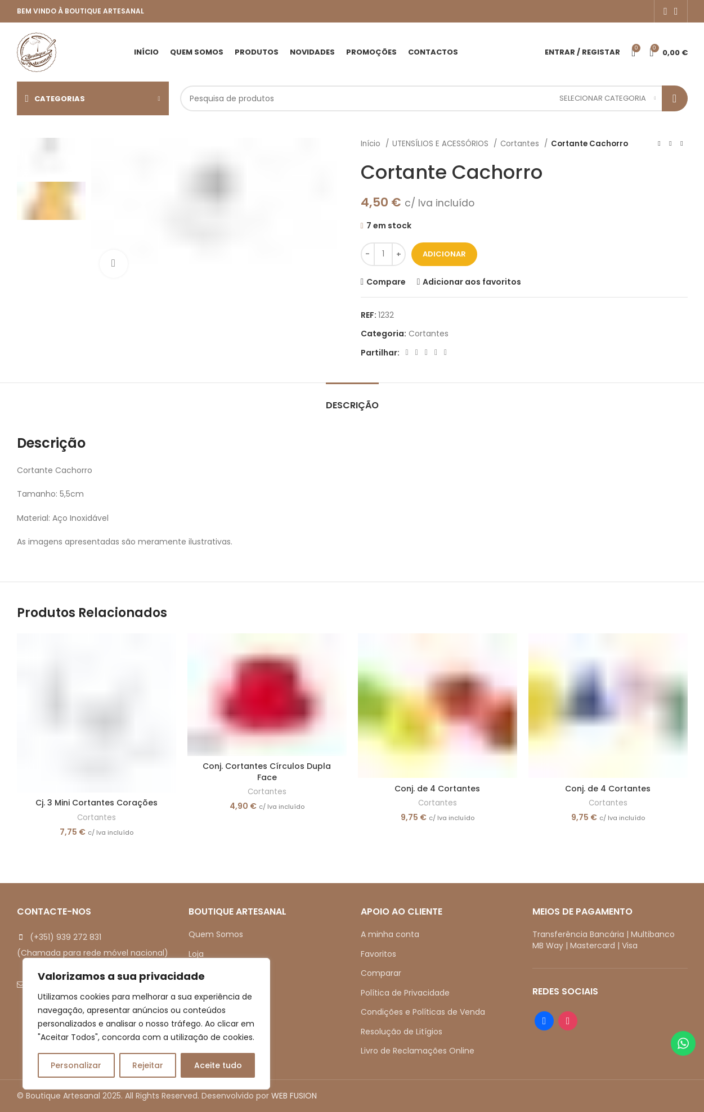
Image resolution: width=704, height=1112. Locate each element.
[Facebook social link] (665, 11)
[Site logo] (36, 51)
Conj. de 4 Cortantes (437, 788)
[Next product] (682, 144)
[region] (146, 1024)
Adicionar (444, 254)
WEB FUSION (294, 1095)
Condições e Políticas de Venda (423, 1012)
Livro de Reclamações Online (417, 1050)
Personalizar (76, 1065)
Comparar (381, 973)
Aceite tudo (218, 1065)
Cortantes (520, 143)
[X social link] (416, 352)
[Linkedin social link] (436, 352)
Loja (196, 954)
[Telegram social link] (445, 352)
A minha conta (390, 934)
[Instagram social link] (676, 11)
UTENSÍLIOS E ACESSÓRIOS (441, 143)
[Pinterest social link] (426, 352)
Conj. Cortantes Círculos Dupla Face (267, 771)
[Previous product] (659, 144)
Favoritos (378, 954)
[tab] (352, 399)
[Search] (434, 98)
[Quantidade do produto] (383, 254)
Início (372, 143)
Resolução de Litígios (401, 1031)
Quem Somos (216, 934)
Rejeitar (147, 1065)
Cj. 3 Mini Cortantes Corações (96, 802)
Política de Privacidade (405, 992)
